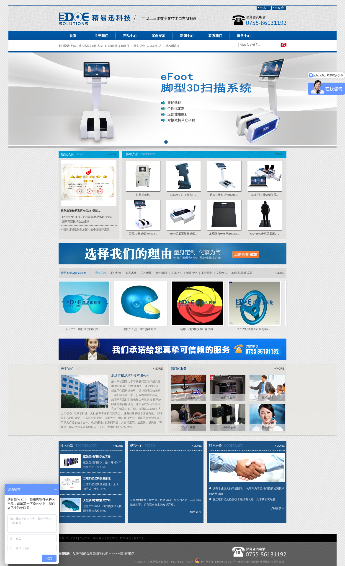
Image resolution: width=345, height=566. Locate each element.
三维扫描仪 (138, 45)
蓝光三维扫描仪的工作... (98, 456)
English (279, 7)
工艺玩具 (146, 272)
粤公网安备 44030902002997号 (218, 561)
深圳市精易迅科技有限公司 (130, 375)
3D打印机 (97, 45)
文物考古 (221, 272)
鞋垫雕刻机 (112, 45)
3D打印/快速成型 (242, 272)
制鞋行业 (191, 272)
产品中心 (85, 538)
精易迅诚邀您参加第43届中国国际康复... (87, 229)
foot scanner (113, 553)
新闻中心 (112, 538)
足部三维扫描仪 (80, 45)
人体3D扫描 (154, 45)
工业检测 (206, 272)
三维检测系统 (171, 45)
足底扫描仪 (80, 553)
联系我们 (126, 538)
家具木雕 (131, 272)
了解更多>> (195, 512)
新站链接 (243, 561)
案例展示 (99, 538)
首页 (73, 36)
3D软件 (125, 45)
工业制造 (115, 272)
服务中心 (139, 538)
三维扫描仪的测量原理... (98, 478)
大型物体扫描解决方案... (98, 500)
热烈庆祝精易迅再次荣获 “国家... (80, 210)
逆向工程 (100, 272)
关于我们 (71, 538)
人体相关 (176, 272)
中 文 (263, 7)
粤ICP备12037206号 (182, 561)
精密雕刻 (161, 272)
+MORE (112, 154)
